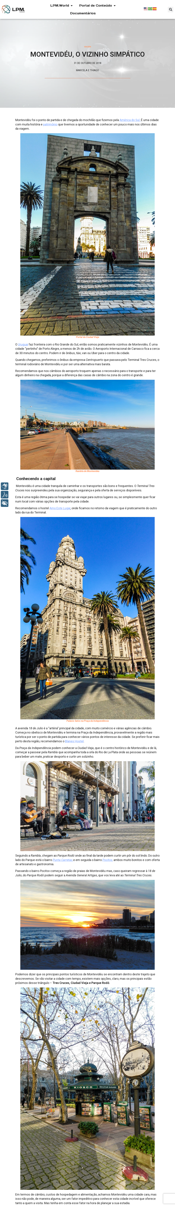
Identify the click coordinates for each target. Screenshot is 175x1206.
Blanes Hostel (74, 741)
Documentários (83, 13)
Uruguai (23, 344)
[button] (170, 9)
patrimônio (50, 124)
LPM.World (61, 5)
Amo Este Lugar (60, 508)
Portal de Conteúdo (97, 5)
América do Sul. (130, 120)
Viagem (87, 47)
